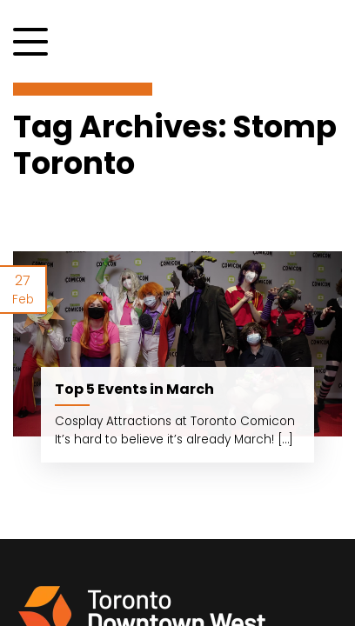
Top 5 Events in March (134, 389)
